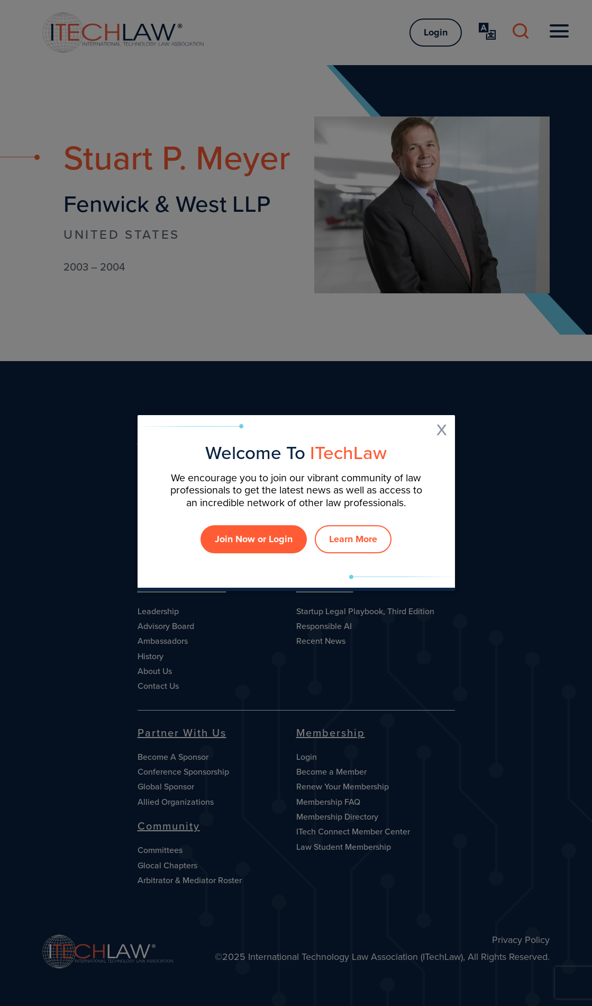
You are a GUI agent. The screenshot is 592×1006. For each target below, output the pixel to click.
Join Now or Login (254, 539)
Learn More (353, 539)
